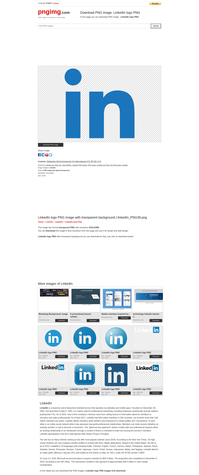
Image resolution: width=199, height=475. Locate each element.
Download (61, 320)
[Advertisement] (99, 48)
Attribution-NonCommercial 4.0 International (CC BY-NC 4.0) (74, 161)
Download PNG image (50, 145)
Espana (56, 3)
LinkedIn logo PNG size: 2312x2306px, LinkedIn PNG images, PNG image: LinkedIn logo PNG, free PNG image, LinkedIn (86, 165)
